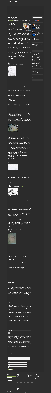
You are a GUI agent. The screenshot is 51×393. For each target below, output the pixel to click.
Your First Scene (36, 45)
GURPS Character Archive (35, 56)
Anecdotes (18, 374)
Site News (18, 387)
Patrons (36, 378)
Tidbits (17, 389)
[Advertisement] (25, 11)
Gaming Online (37, 27)
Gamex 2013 (11, 20)
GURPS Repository (34, 59)
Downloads (32, 4)
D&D (17, 376)
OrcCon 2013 (19, 53)
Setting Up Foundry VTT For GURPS (38, 38)
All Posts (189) (8, 374)
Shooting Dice (33, 66)
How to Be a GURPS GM (21, 4)
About (36, 374)
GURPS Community (34, 57)
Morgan (16, 98)
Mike (9, 62)
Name (9, 361)
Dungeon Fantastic (34, 53)
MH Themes (16, 391)
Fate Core (11, 159)
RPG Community (34, 70)
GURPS (11, 228)
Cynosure (13, 202)
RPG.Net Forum (33, 72)
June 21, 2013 (10, 18)
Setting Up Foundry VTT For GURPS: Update (38, 24)
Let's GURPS (33, 62)
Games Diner (33, 54)
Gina (15, 97)
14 (40, 25)
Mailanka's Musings (34, 63)
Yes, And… (26, 299)
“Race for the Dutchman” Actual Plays (38, 31)
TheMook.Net (36, 4)
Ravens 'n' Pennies (34, 65)
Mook (13, 18)
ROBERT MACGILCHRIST (34, 46)
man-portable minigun (18, 276)
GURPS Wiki (33, 60)
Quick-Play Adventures (28, 378)
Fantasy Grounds (18, 377)
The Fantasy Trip (18, 388)
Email (9, 363)
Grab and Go (9, 4)
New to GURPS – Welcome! (29, 375)
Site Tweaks (36, 34)
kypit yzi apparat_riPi (34, 44)
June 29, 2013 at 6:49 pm (12, 333)
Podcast (27, 374)
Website (9, 365)
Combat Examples (15, 4)
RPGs (18, 18)
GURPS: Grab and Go (39, 44)
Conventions (16, 18)
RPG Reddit (33, 71)
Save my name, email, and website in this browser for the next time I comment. (18, 367)
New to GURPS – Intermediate (29, 376)
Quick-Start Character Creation (29, 377)
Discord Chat (27, 4)
